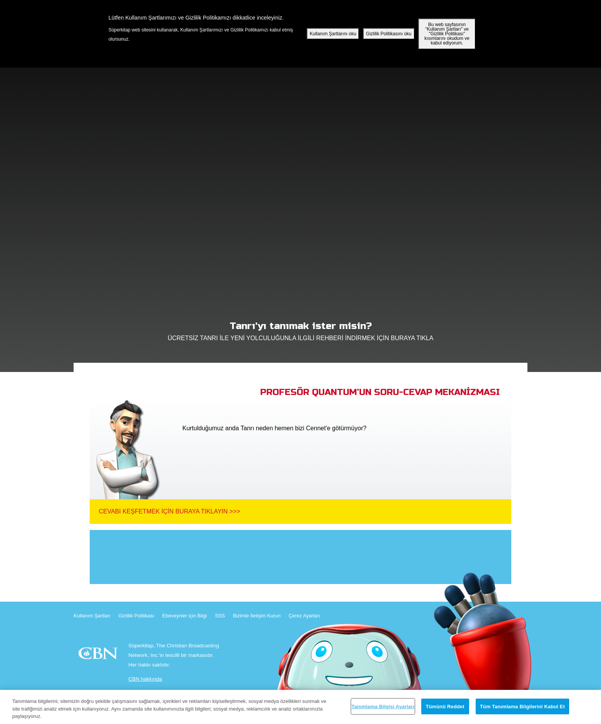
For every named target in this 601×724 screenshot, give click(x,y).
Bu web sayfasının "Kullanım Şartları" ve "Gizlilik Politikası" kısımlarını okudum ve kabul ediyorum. (446, 34)
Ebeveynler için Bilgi (184, 616)
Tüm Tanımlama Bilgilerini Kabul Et (522, 706)
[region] (300, 707)
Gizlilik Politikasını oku (389, 33)
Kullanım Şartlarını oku (333, 33)
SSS (220, 616)
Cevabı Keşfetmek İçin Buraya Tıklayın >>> (169, 511)
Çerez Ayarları (304, 616)
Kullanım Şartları (92, 616)
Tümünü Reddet (445, 706)
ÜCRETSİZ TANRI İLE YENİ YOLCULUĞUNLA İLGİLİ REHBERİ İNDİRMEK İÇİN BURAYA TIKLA (300, 329)
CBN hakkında (145, 679)
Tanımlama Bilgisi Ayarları (382, 706)
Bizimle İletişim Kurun (257, 616)
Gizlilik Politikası (136, 616)
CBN (99, 655)
